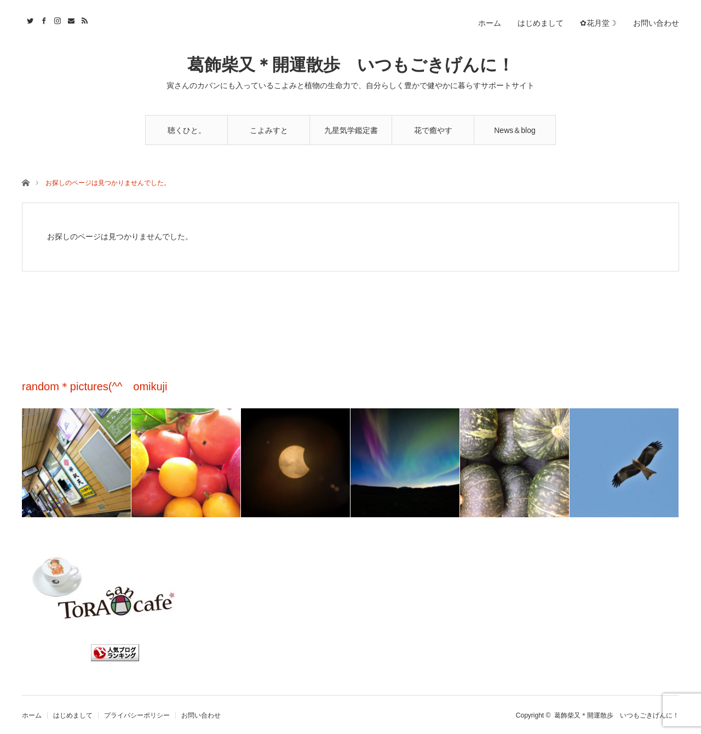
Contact (70, 19)
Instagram (56, 19)
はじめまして (541, 23)
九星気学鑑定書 (351, 130)
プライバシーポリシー (137, 715)
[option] (76, 462)
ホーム (489, 23)
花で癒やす (433, 130)
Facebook (42, 19)
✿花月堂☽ (598, 23)
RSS (83, 19)
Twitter (29, 19)
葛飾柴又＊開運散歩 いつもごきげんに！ (350, 64)
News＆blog (514, 130)
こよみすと (269, 130)
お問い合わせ (656, 23)
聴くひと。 (187, 130)
